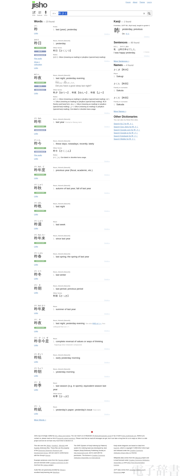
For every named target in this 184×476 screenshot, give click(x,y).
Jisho (39, 5)
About (135, 2)
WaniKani (56, 472)
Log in (149, 2)
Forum (128, 2)
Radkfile (37, 448)
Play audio (38, 59)
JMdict (48, 445)
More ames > (120, 111)
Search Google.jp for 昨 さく (126, 133)
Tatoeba (147, 52)
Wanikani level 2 (40, 89)
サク (127, 33)
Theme (142, 2)
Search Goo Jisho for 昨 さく (126, 127)
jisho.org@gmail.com (129, 436)
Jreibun (45, 465)
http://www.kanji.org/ (81, 453)
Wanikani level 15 (40, 55)
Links (36, 33)
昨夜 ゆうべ (97, 323)
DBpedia (138, 458)
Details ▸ (107, 34)
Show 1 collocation (38, 63)
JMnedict (62, 445)
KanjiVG (116, 448)
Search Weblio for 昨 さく (125, 139)
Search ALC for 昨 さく (123, 124)
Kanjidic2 (55, 445)
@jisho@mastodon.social (103, 436)
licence (47, 455)
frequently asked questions (66, 438)
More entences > (121, 61)
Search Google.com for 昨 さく (127, 130)
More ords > (40, 420)
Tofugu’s (62, 470)
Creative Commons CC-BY (59, 463)
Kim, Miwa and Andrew (62, 436)
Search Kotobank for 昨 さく (126, 136)
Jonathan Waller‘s (135, 470)
